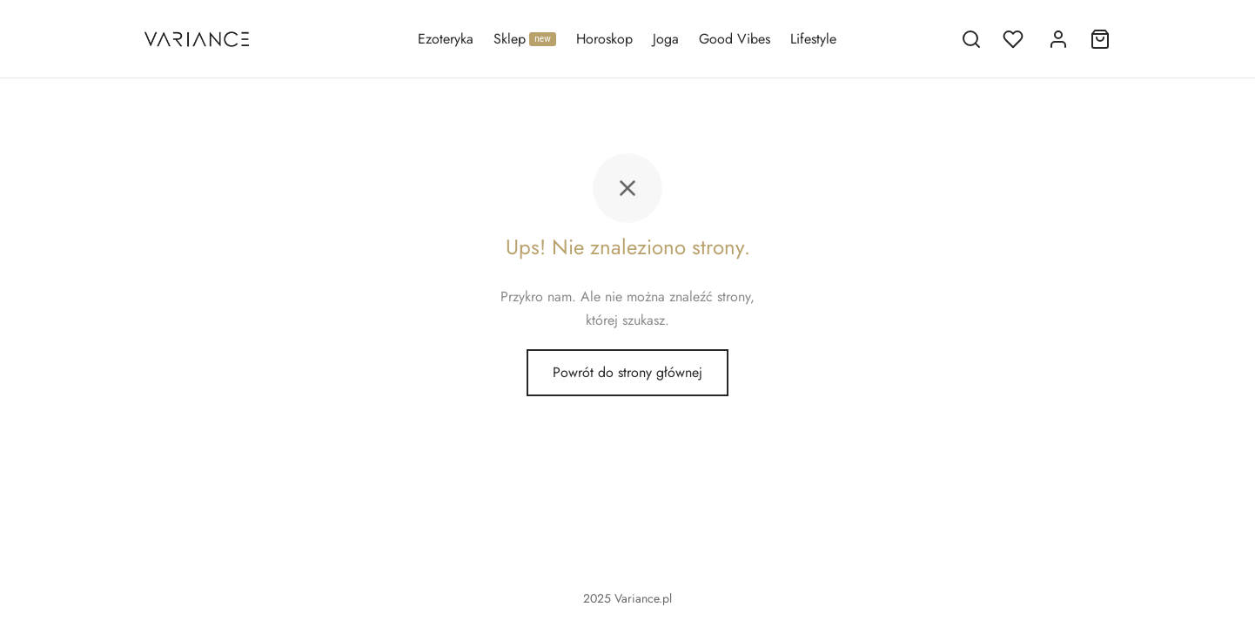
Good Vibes (734, 39)
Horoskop (604, 39)
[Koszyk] (1100, 39)
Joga (666, 39)
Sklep (524, 39)
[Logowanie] (1058, 39)
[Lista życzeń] (1015, 39)
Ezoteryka (445, 39)
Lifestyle (813, 39)
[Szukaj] (971, 39)
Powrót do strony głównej (627, 373)
